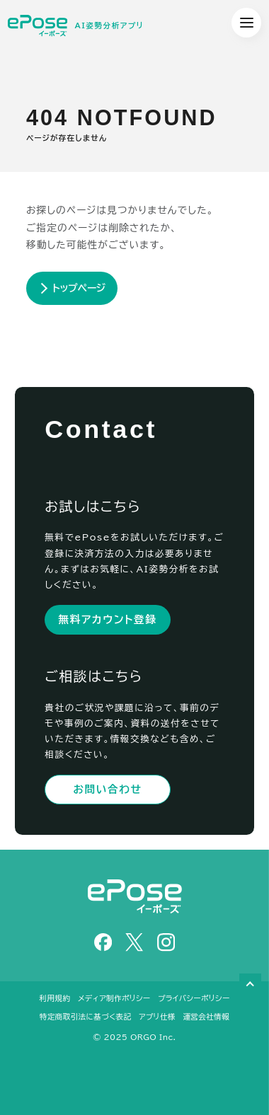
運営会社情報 (206, 1016)
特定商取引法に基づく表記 (86, 1016)
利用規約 (55, 998)
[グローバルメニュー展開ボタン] (246, 22)
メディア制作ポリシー (114, 998)
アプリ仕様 (157, 1016)
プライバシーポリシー (193, 998)
